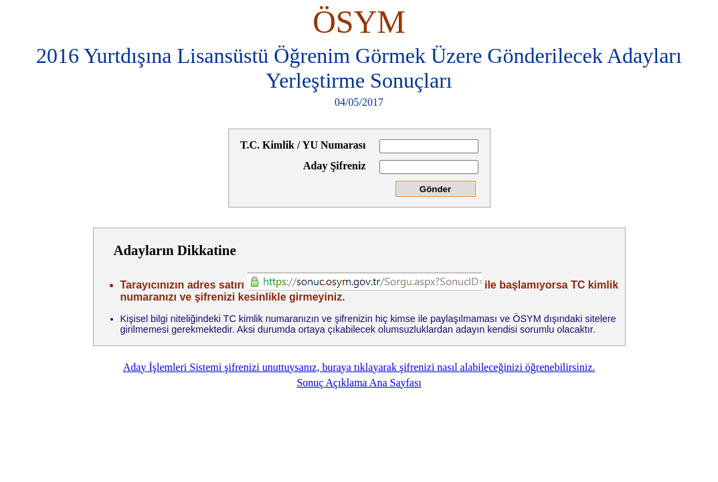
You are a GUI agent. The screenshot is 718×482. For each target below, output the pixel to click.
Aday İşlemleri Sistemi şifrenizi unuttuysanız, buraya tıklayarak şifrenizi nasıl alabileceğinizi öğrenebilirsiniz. (359, 367)
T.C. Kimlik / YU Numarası (303, 145)
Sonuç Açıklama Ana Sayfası (358, 382)
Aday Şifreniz (334, 165)
